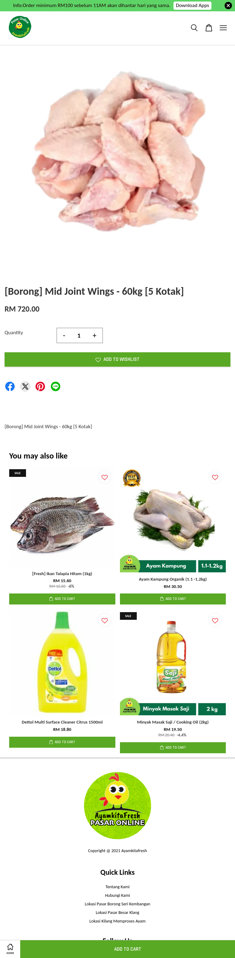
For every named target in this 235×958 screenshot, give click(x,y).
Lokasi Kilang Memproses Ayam (117, 921)
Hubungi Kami (117, 895)
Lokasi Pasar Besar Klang (117, 912)
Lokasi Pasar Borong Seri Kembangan (117, 904)
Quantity (14, 332)
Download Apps (192, 5)
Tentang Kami (118, 886)
